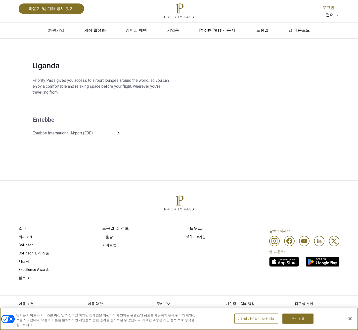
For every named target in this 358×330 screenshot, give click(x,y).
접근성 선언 (304, 304)
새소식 (24, 261)
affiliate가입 (196, 237)
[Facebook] (289, 241)
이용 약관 (95, 304)
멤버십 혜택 (136, 30)
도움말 (262, 30)
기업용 (173, 30)
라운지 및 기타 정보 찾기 (51, 8)
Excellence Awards (34, 270)
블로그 (24, 278)
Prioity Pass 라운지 (217, 30)
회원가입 (56, 30)
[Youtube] (304, 241)
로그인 (328, 7)
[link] (284, 262)
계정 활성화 (95, 30)
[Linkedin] (319, 241)
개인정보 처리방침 (240, 304)
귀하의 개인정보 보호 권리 (256, 324)
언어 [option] (330, 14)
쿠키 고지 (164, 304)
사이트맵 (109, 245)
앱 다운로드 (299, 30)
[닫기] (350, 323)
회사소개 (26, 237)
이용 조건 (26, 304)
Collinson (26, 245)
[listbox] (332, 15)
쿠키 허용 (298, 324)
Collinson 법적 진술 (34, 253)
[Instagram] (274, 241)
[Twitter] (334, 241)
